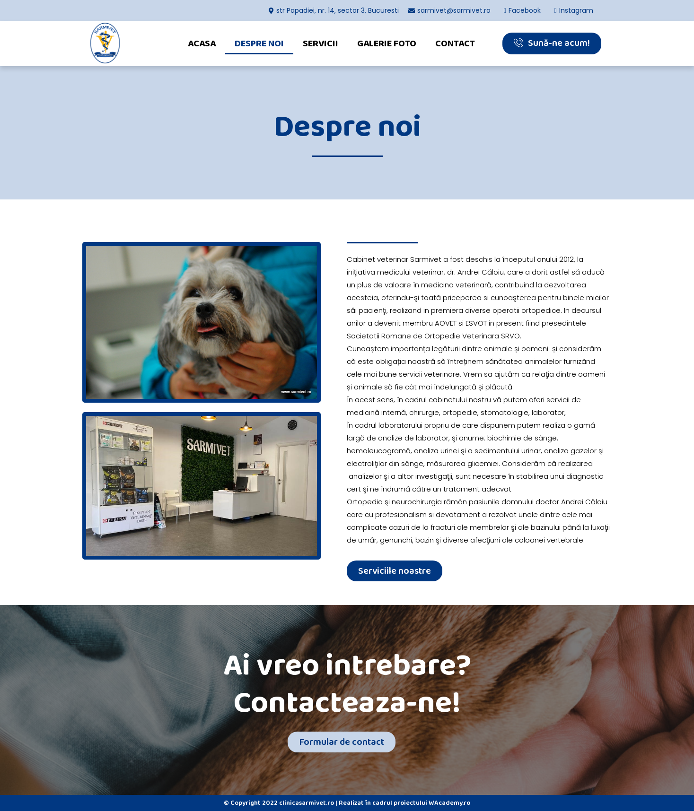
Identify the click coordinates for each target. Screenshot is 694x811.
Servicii (320, 43)
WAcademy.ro (449, 803)
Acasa (202, 43)
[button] (551, 43)
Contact (455, 43)
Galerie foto (386, 43)
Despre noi (259, 43)
